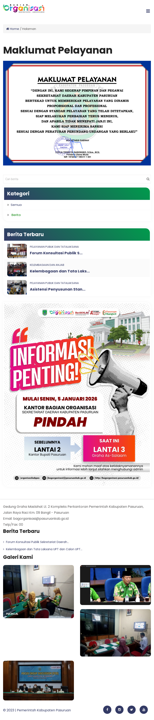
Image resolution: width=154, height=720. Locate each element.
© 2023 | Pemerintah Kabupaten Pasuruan (37, 710)
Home (12, 29)
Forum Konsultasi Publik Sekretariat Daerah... (36, 542)
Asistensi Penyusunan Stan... (57, 289)
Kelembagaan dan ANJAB (47, 265)
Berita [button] (16, 215)
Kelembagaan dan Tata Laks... (60, 271)
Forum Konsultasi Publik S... (56, 253)
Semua (16, 205)
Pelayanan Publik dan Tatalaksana (54, 247)
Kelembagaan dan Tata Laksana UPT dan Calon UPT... (42, 549)
